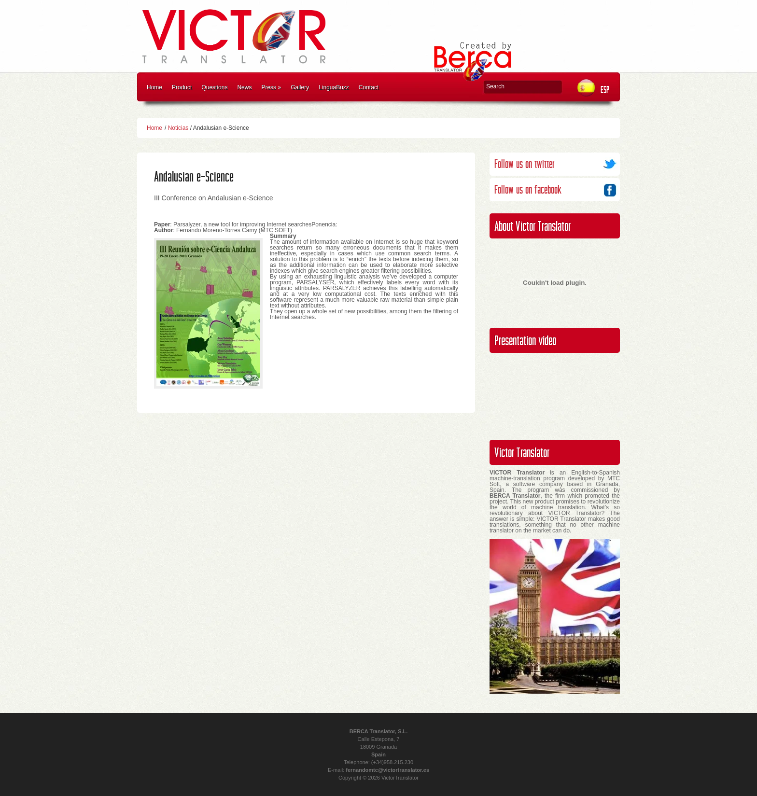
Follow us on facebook (527, 189)
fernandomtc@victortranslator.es (387, 770)
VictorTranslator (400, 778)
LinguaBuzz (334, 87)
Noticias (178, 128)
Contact (368, 87)
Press (271, 87)
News (244, 87)
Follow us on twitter (524, 164)
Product (182, 87)
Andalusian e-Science (194, 177)
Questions (214, 87)
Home (154, 87)
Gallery (300, 87)
